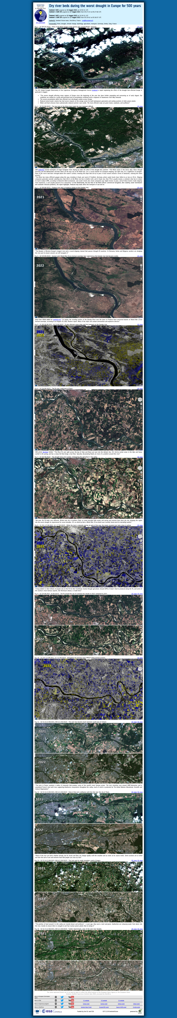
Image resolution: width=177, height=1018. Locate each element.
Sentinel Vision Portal (86, 1007)
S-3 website (121, 1000)
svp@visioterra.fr (87, 20)
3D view (140, 388)
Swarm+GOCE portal (121, 1007)
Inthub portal (121, 1003)
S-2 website (104, 1000)
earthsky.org (57, 319)
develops (45, 452)
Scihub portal (86, 1003)
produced (95, 90)
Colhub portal (136, 1003)
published (41, 170)
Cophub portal (104, 1003)
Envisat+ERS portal (104, 1007)
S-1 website (86, 1000)
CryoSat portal (136, 1007)
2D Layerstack (40, 23)
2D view (140, 27)
